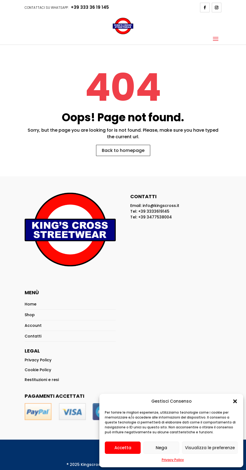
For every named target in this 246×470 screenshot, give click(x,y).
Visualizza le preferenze (210, 448)
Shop (30, 315)
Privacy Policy (173, 459)
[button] (235, 401)
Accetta (122, 448)
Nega (161, 448)
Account (33, 325)
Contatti (33, 336)
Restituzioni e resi (42, 379)
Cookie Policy (38, 370)
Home (30, 304)
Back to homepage (123, 150)
